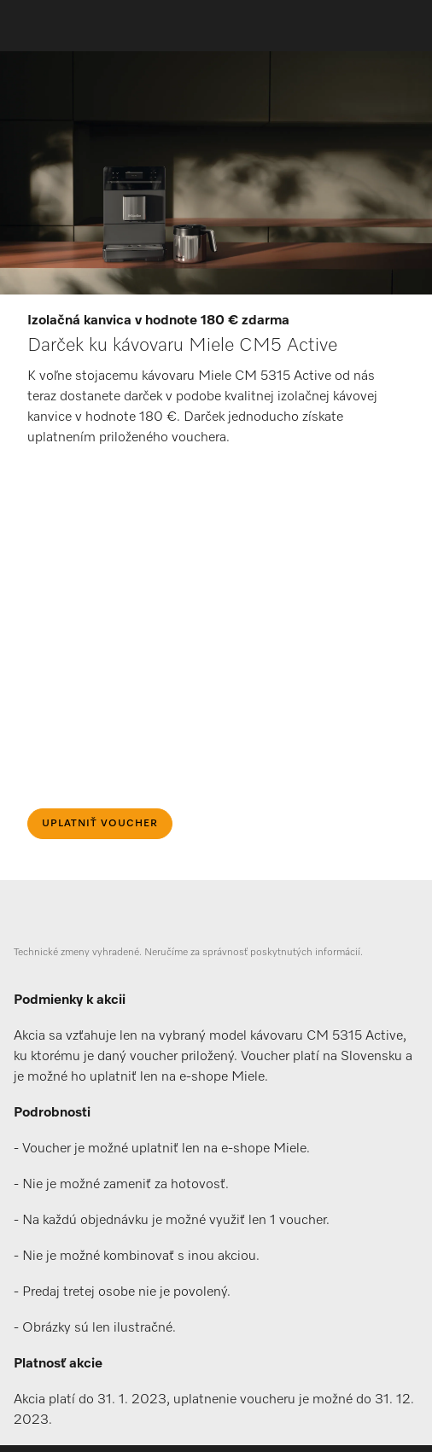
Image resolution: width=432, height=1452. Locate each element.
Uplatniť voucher (100, 824)
